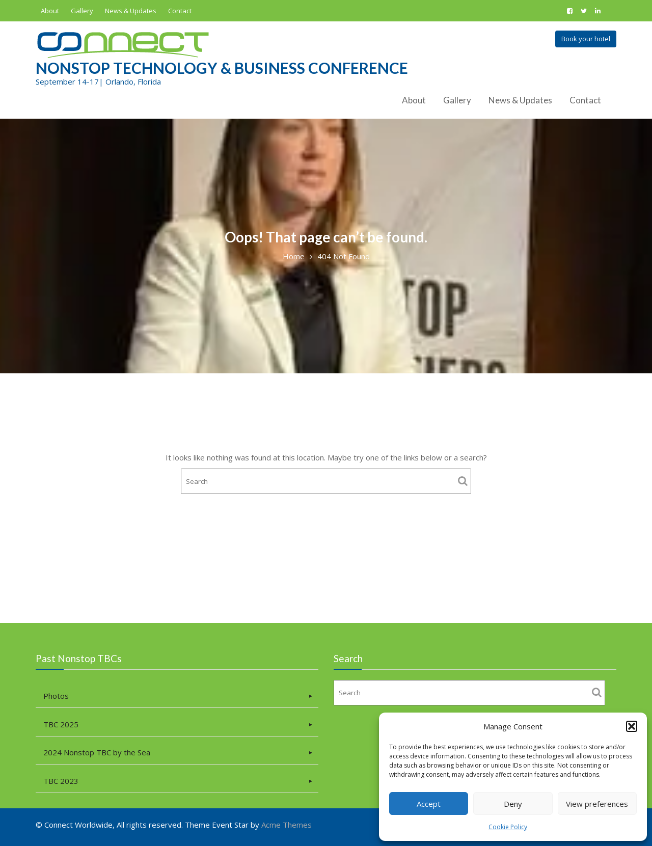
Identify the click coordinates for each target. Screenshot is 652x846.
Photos (57, 696)
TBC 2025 (62, 724)
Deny (513, 804)
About (50, 10)
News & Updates (130, 10)
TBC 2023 (62, 780)
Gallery (82, 10)
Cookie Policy (507, 827)
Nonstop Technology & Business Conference (222, 68)
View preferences (597, 804)
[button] (632, 726)
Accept (429, 804)
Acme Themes (286, 825)
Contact (180, 10)
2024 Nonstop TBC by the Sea (98, 752)
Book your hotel (585, 38)
